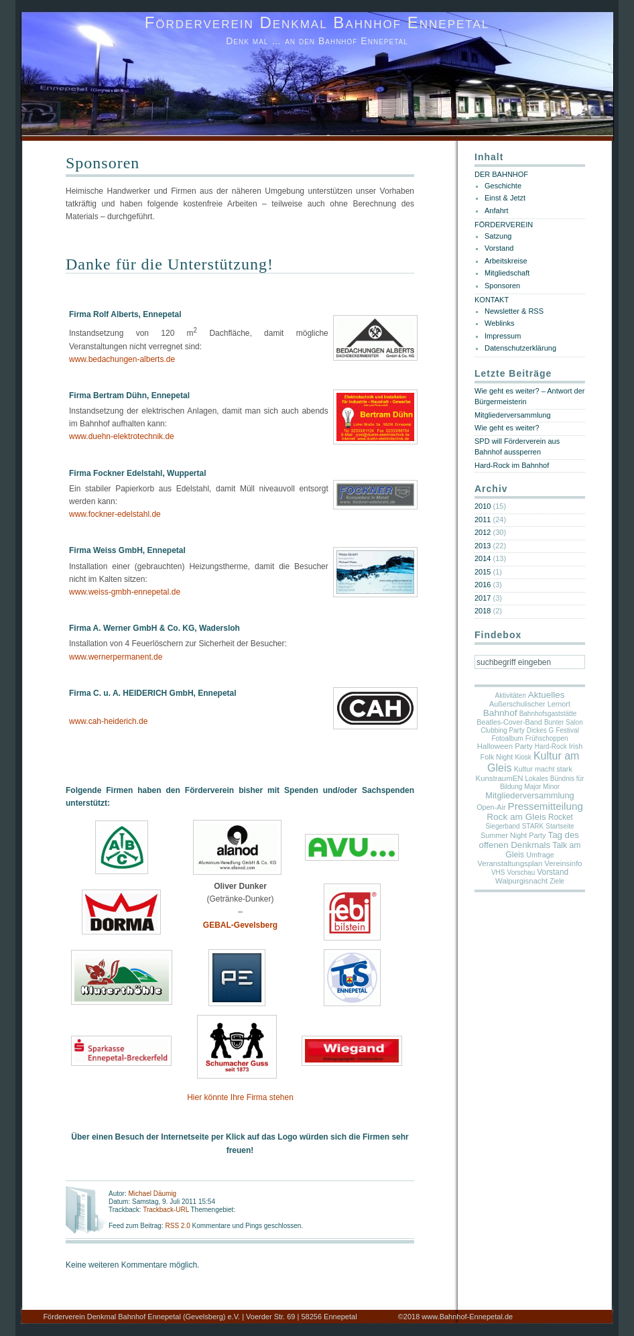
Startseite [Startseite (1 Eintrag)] (560, 826)
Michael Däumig (152, 1193)
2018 (482, 611)
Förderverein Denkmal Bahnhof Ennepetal (317, 22)
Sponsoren (102, 163)
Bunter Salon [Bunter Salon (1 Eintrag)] (563, 722)
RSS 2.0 (178, 1225)
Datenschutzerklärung (520, 348)
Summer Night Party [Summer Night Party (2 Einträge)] (513, 835)
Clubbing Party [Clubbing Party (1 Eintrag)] (503, 730)
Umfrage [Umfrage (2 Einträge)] (540, 855)
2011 (482, 519)
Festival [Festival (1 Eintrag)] (567, 730)
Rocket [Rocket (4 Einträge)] (560, 817)
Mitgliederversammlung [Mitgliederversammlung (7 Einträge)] (529, 795)
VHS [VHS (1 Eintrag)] (498, 872)
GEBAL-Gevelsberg (240, 925)
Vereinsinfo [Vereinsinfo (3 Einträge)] (563, 863)
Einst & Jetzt (505, 198)
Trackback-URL (166, 1209)
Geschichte (503, 186)
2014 (482, 558)
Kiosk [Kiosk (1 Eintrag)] (523, 757)
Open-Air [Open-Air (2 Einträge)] (491, 807)
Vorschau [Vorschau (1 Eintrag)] (521, 872)
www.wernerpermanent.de (115, 657)
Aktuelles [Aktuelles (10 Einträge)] (546, 695)
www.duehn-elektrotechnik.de (121, 436)
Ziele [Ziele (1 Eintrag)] (557, 881)
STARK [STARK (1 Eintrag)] (533, 826)
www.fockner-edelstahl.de (115, 514)
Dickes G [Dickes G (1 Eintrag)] (540, 730)
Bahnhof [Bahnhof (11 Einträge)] (500, 713)
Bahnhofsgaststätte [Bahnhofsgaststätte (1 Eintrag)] (548, 713)
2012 (482, 532)
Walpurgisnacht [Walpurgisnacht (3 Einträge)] (521, 881)
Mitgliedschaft (507, 273)
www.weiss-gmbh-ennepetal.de (124, 592)
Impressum (503, 336)
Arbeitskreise (506, 261)
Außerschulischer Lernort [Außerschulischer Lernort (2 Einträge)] (529, 704)
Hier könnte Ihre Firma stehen (240, 1097)
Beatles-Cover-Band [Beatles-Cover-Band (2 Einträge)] (509, 722)
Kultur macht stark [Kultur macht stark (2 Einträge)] (543, 769)
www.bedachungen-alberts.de (122, 359)
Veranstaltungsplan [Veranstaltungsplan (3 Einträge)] (509, 863)
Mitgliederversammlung (512, 415)
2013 (482, 546)
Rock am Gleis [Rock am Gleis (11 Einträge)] (516, 817)
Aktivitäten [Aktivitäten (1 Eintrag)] (510, 695)
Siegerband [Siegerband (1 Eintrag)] (502, 826)
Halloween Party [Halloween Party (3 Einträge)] (505, 746)
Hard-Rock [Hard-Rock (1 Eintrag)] (551, 746)
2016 (482, 585)
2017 (482, 598)
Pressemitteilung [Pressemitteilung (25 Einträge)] (545, 806)
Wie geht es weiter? (507, 428)
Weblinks (499, 323)
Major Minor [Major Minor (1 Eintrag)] (542, 786)
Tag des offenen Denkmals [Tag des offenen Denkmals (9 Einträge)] (529, 840)
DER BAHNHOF (501, 174)
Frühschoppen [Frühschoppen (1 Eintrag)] (546, 738)
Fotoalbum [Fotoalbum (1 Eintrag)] (507, 738)
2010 (482, 506)
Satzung (498, 236)
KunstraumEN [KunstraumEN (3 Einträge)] (499, 778)
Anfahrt (496, 210)
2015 (482, 572)
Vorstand (499, 248)
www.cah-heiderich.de (108, 721)
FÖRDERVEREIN (503, 225)
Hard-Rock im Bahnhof (511, 465)
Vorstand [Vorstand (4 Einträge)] (552, 872)
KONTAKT (491, 300)
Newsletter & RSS (514, 311)
